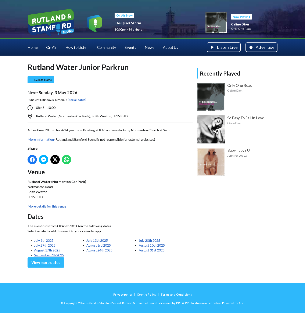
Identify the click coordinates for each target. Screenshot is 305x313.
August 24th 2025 (99, 250)
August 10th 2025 (152, 245)
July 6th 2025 (44, 240)
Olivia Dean (234, 123)
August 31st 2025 (152, 250)
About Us (170, 47)
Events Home (43, 79)
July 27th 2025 (44, 245)
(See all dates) (77, 99)
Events (130, 47)
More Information (41, 139)
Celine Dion (240, 24)
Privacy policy (122, 294)
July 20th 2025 (149, 240)
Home (33, 47)
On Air (51, 47)
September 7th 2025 (49, 255)
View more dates (45, 262)
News (149, 47)
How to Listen (77, 47)
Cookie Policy (146, 294)
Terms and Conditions (176, 294)
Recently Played (220, 73)
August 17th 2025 (47, 250)
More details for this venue (47, 206)
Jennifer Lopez (237, 155)
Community (106, 47)
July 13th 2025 (97, 240)
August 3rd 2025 (98, 245)
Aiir (241, 303)
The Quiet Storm (128, 23)
